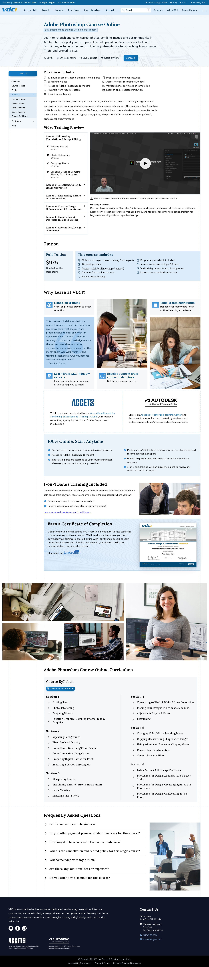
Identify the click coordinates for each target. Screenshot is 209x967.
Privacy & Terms (102, 963)
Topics (58, 10)
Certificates (92, 10)
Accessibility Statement (79, 963)
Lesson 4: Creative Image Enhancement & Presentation (63, 208)
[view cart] (183, 2)
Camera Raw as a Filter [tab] (148, 755)
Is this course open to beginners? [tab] (69, 824)
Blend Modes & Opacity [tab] (64, 742)
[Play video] (145, 163)
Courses (73, 10)
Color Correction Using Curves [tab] (69, 753)
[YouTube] (11, 929)
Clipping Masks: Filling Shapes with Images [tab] (160, 739)
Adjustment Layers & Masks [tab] (151, 713)
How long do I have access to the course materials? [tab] (82, 842)
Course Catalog (189, 10)
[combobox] (136, 10)
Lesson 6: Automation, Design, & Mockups (64, 229)
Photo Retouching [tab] (61, 707)
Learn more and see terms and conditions (68, 512)
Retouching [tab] (141, 718)
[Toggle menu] (204, 10)
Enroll (131, 57)
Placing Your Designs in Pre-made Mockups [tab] (160, 707)
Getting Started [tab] (59, 702)
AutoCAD (30, 10)
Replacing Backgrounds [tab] (64, 737)
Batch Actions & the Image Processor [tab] (156, 770)
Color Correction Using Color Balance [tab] (73, 748)
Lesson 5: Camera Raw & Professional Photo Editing (62, 218)
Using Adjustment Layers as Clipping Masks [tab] (160, 744)
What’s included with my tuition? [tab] (69, 860)
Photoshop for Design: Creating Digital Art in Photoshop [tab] (161, 786)
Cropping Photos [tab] (60, 713)
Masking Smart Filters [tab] (63, 795)
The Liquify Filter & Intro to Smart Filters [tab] (75, 784)
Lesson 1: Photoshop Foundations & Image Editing (63, 138)
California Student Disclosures (127, 963)
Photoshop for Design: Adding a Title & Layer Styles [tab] (161, 777)
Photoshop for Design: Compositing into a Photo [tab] (159, 795)
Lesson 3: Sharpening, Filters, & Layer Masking (63, 197)
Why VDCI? (172, 10)
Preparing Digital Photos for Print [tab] (70, 759)
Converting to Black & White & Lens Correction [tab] (163, 702)
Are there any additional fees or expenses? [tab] (76, 869)
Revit (45, 10)
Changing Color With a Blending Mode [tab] (157, 733)
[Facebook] (17, 929)
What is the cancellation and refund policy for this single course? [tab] (92, 851)
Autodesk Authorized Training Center (161, 414)
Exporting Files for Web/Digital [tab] (69, 764)
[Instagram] (24, 929)
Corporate (158, 10)
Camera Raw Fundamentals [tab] (151, 750)
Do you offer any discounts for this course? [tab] (77, 878)
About (109, 10)
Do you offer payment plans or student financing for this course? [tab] (92, 833)
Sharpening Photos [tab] (61, 779)
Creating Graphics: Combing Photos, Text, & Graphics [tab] (76, 720)
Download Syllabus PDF (60, 688)
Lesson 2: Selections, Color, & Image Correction (63, 186)
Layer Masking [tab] (59, 790)
